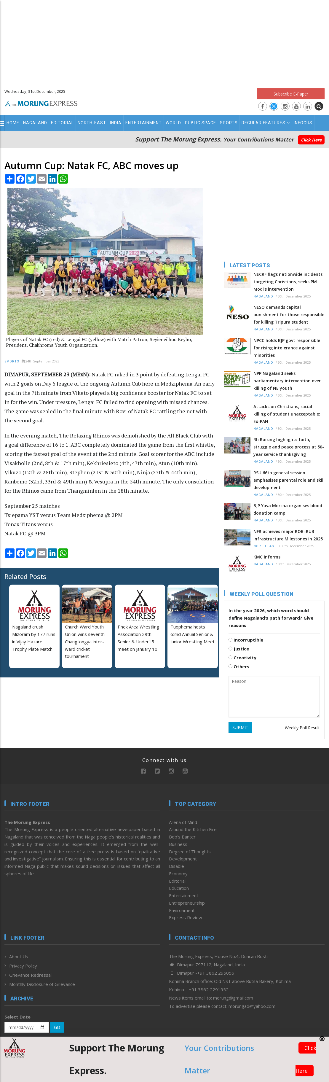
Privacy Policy (23, 966)
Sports (229, 122)
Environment (182, 910)
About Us (18, 957)
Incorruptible (246, 640)
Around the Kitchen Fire (193, 829)
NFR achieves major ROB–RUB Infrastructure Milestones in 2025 (288, 535)
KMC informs (266, 557)
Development (183, 859)
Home (13, 122)
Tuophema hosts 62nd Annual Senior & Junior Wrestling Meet (192, 634)
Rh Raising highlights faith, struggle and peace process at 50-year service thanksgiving (288, 447)
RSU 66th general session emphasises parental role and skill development (289, 480)
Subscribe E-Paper (291, 94)
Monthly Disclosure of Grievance (42, 984)
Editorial (62, 122)
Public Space (200, 122)
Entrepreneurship (187, 903)
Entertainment (143, 122)
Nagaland (35, 122)
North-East (92, 122)
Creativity (242, 658)
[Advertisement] (164, 41)
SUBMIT (240, 727)
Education (179, 888)
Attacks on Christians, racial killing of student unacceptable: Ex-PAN (286, 414)
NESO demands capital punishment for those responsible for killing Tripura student (288, 314)
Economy (178, 873)
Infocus (303, 122)
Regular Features (266, 122)
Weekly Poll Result (302, 727)
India (116, 122)
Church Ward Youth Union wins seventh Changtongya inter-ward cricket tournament (85, 641)
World (173, 122)
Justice (239, 649)
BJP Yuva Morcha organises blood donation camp (287, 509)
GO (57, 1027)
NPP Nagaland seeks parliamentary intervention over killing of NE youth (287, 380)
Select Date (17, 1017)
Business (178, 844)
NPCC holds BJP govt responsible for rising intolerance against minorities (286, 348)
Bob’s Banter (182, 837)
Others (239, 666)
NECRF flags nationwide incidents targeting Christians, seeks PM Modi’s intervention (287, 281)
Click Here (311, 140)
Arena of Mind (183, 822)
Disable (176, 866)
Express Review (185, 917)
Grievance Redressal (30, 975)
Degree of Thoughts (190, 852)
